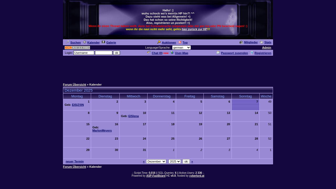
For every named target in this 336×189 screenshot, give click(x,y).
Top (183, 42)
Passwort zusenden (232, 53)
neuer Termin (75, 161)
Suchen (73, 42)
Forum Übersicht (74, 84)
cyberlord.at (196, 175)
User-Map (179, 53)
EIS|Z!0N (78, 104)
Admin (266, 47)
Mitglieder (249, 42)
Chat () (154, 53)
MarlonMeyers (102, 130)
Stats (265, 42)
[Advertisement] (168, 68)
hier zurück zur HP (194, 29)
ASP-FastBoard (155, 175)
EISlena (133, 116)
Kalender (91, 42)
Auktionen (166, 42)
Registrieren (260, 53)
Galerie (109, 42)
